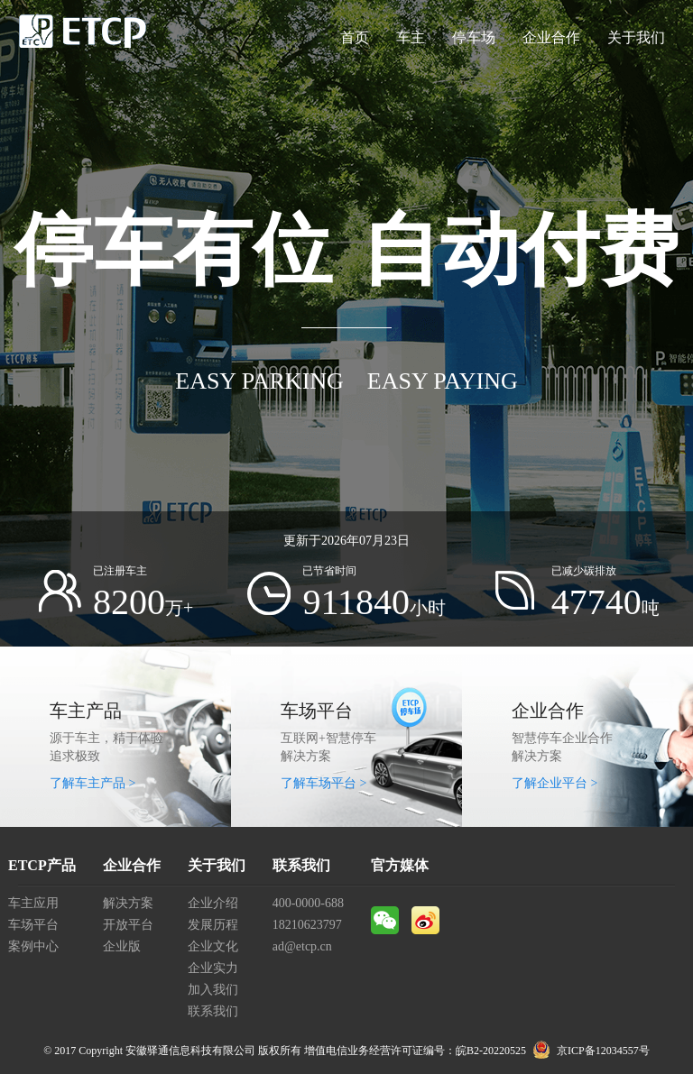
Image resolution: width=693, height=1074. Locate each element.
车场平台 (33, 925)
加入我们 (213, 989)
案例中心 (33, 946)
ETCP (83, 37)
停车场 (473, 37)
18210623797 (307, 925)
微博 (425, 920)
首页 (354, 37)
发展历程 (213, 925)
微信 (385, 920)
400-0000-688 (308, 903)
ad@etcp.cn (302, 946)
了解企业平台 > (554, 783)
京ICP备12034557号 (603, 1050)
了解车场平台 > (323, 783)
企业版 (122, 946)
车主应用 (33, 903)
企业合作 (551, 37)
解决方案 (128, 903)
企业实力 (213, 968)
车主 (410, 37)
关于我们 (636, 37)
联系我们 (213, 1011)
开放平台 (128, 925)
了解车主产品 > (92, 783)
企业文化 (213, 946)
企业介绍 (213, 903)
